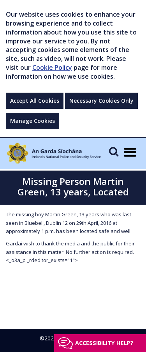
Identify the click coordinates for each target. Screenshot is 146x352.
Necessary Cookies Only (101, 100)
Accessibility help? (104, 343)
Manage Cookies (32, 120)
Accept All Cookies (34, 100)
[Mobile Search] (114, 151)
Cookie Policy (52, 67)
